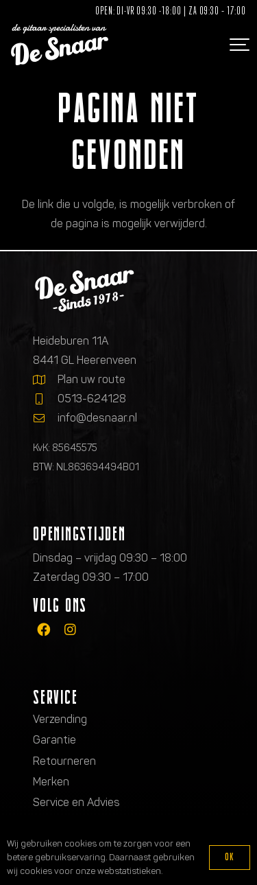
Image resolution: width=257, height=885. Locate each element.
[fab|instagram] (70, 629)
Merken (51, 781)
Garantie (54, 739)
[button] (238, 44)
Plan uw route (91, 379)
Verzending (60, 719)
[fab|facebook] (43, 629)
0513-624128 (92, 398)
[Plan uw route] (45, 379)
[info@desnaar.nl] (45, 418)
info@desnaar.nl (97, 417)
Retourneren (64, 761)
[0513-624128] (45, 398)
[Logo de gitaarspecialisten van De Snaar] (59, 44)
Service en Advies (76, 802)
